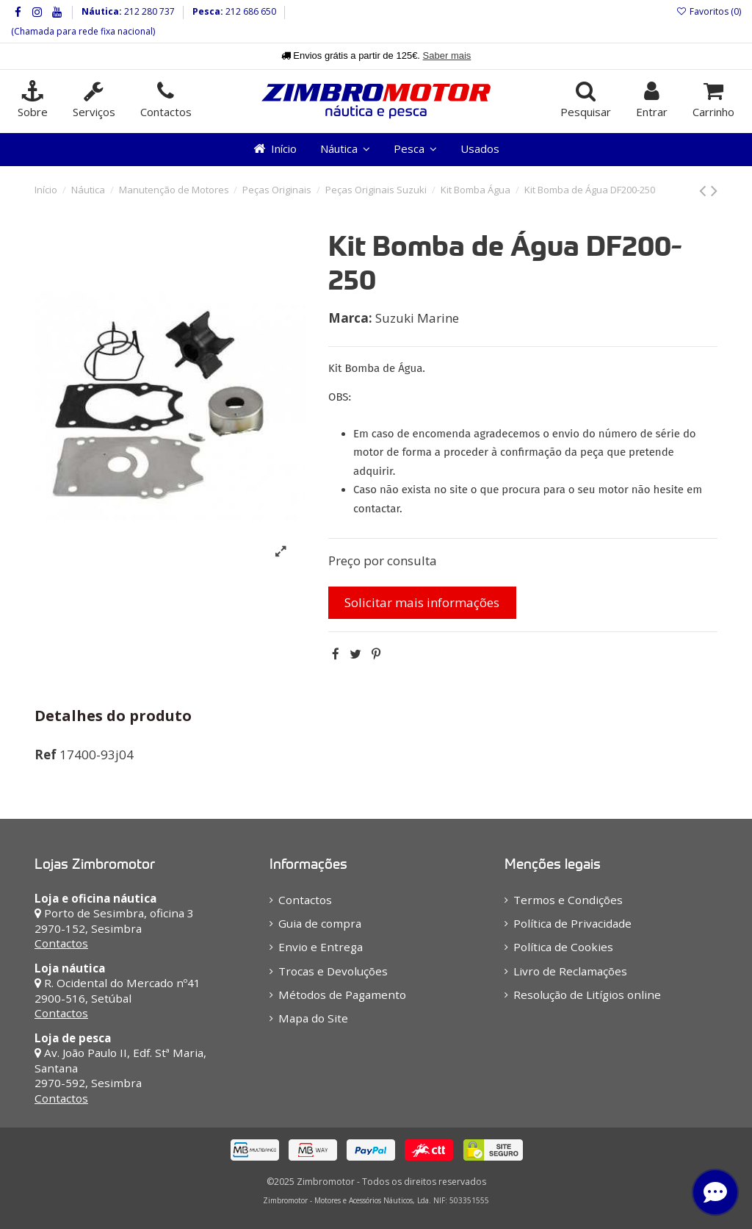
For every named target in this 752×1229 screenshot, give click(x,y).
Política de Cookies (563, 946)
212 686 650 (249, 11)
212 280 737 (148, 11)
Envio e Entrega (320, 946)
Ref (46, 754)
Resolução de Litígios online (587, 994)
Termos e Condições (568, 899)
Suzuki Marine (417, 317)
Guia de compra (319, 923)
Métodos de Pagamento (342, 994)
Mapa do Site (313, 1018)
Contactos (61, 943)
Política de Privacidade (572, 923)
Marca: (350, 317)
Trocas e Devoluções (333, 971)
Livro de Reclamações (570, 971)
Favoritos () (708, 11)
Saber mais (447, 55)
